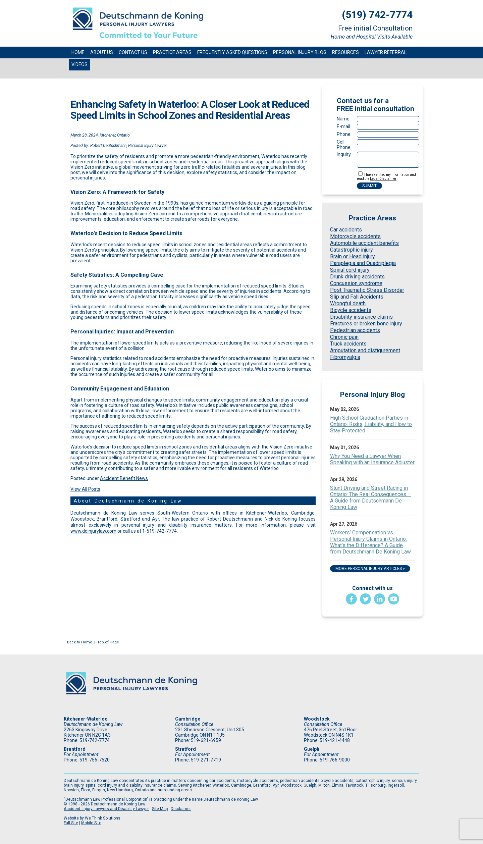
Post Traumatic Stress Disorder (367, 290)
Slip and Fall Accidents (356, 297)
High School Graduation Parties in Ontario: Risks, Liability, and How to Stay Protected (371, 424)
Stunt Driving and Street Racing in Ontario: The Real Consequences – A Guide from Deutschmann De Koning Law (370, 497)
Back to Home (79, 642)
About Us (101, 52)
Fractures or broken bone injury (366, 323)
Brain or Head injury (352, 256)
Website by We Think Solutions (92, 818)
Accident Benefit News (124, 478)
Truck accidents (348, 343)
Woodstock (317, 719)
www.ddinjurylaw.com (93, 531)
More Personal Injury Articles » (370, 568)
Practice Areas (172, 52)
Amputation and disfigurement (365, 350)
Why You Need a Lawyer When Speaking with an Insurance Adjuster (372, 459)
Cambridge (187, 719)
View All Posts (85, 489)
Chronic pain (344, 337)
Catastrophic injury (351, 250)
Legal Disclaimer (383, 178)
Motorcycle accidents (355, 236)
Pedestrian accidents (355, 330)
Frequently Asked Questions (232, 52)
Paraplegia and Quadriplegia (363, 263)
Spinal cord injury (350, 270)
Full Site (71, 823)
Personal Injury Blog (299, 52)
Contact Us (133, 52)
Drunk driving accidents (357, 276)
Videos (79, 64)
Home (78, 52)
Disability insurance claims (361, 317)
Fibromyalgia (345, 357)
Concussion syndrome (356, 283)
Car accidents (346, 229)
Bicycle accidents (350, 310)
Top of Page (108, 642)
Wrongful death (348, 303)
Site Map (160, 808)
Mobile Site (91, 823)
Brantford (75, 749)
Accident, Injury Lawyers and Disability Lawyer (106, 808)
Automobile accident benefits (364, 243)
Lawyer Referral (386, 52)
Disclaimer (181, 808)
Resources (345, 52)
